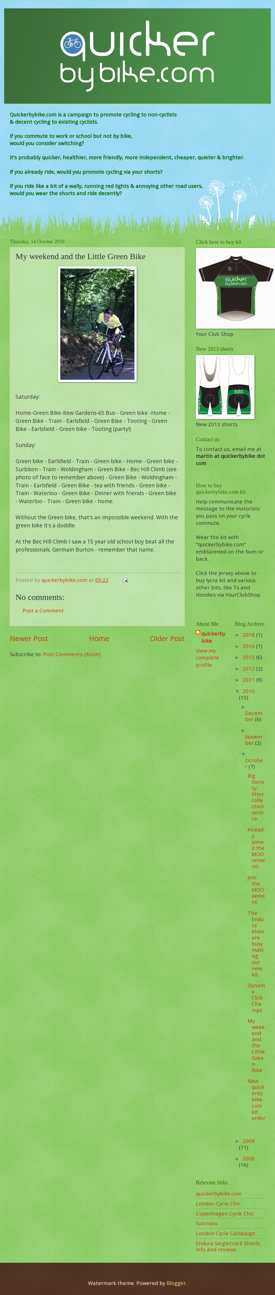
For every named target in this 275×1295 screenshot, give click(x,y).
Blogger (176, 1282)
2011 (249, 679)
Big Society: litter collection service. (256, 797)
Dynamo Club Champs (256, 997)
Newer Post (29, 638)
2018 (249, 634)
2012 (249, 668)
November (253, 739)
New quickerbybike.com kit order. (256, 1102)
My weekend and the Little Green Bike (256, 1045)
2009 (248, 1140)
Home (99, 638)
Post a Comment (43, 610)
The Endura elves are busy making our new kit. (256, 943)
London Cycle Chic (218, 1203)
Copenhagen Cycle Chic (225, 1213)
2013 (249, 657)
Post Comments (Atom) (71, 654)
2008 (248, 1158)
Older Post (167, 638)
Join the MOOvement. (256, 889)
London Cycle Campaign (225, 1233)
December (253, 716)
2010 (248, 691)
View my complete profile (207, 657)
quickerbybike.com (219, 1193)
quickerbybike (213, 637)
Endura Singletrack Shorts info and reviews (228, 1246)
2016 (249, 645)
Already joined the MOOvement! (256, 848)
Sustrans (207, 1223)
